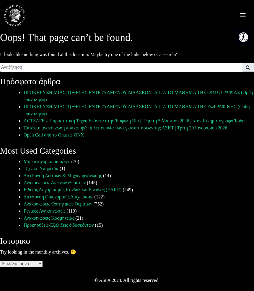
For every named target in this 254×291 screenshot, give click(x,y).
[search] (121, 67)
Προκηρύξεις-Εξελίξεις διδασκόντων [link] (59, 225)
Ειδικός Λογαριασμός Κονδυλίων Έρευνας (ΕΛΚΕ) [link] (72, 189)
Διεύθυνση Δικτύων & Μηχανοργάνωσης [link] (63, 175)
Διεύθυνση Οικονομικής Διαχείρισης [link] (58, 196)
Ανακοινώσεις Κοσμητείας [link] (49, 218)
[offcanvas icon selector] (242, 16)
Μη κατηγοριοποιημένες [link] (47, 161)
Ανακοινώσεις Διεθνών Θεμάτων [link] (55, 182)
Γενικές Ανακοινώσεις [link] (45, 210)
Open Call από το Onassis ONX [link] (54, 134)
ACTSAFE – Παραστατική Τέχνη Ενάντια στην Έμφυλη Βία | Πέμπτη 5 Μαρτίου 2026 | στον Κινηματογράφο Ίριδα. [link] (135, 120)
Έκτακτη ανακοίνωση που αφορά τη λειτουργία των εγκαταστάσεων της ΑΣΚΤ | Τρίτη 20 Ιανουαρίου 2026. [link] (126, 127)
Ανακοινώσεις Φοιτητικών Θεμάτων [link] (58, 203)
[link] (243, 37)
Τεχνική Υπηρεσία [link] (41, 168)
